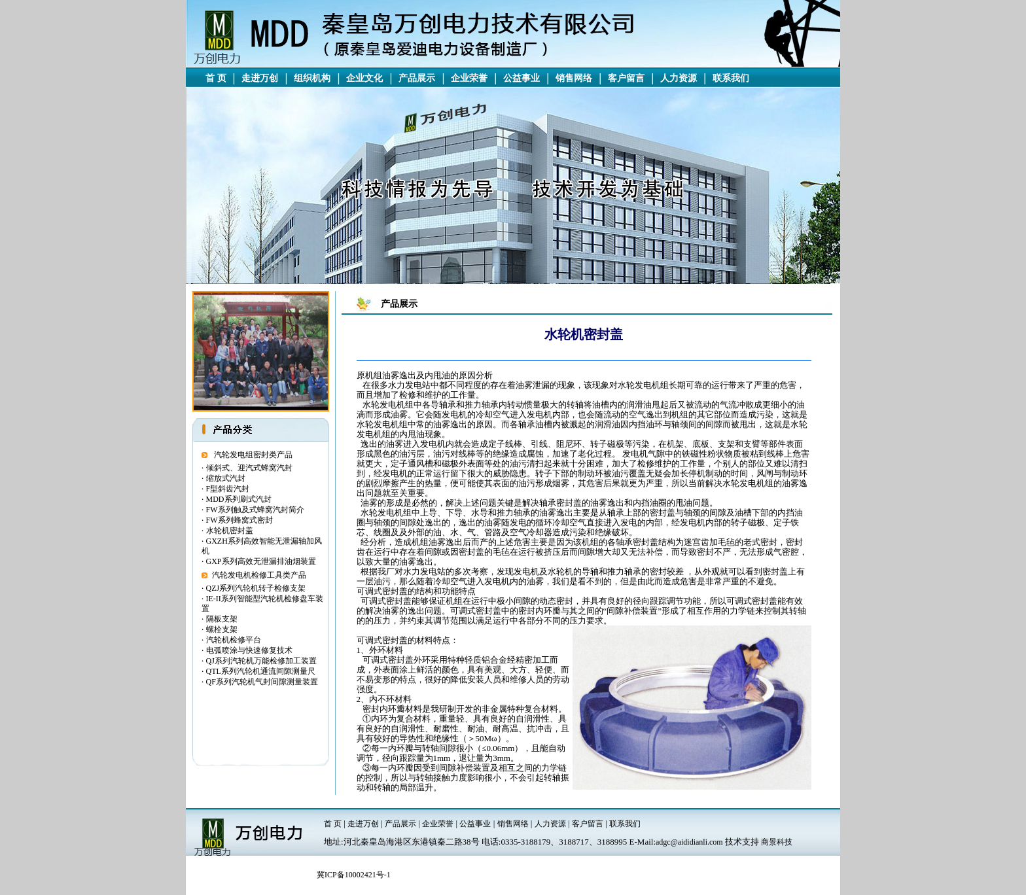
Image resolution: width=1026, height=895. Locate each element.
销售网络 (574, 78)
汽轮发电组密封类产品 (253, 454)
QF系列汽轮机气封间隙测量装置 (262, 681)
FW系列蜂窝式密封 (239, 520)
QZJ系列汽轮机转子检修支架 (256, 588)
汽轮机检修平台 (233, 639)
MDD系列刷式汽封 (239, 499)
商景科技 (776, 842)
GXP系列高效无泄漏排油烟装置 (261, 561)
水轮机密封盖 (229, 530)
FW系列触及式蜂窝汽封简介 (255, 509)
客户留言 (626, 78)
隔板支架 (222, 618)
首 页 (215, 78)
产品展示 (416, 78)
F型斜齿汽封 (228, 488)
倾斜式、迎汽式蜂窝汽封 (249, 467)
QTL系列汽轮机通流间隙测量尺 (260, 671)
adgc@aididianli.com (689, 842)
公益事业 (521, 78)
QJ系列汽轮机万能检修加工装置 (261, 660)
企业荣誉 (469, 78)
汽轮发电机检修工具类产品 (259, 575)
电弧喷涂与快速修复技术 (249, 650)
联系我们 (731, 78)
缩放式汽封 (225, 478)
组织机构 (312, 78)
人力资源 (678, 78)
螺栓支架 (222, 629)
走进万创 (259, 78)
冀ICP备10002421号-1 (354, 874)
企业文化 (364, 78)
